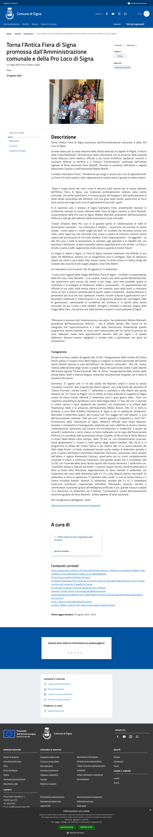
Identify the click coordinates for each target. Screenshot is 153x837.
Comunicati (28, 33)
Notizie (117, 756)
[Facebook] (105, 13)
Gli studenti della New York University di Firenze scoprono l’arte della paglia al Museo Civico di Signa (98, 581)
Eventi (116, 782)
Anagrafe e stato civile (49, 756)
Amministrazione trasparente (89, 796)
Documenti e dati (10, 783)
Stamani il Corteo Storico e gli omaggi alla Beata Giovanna (78, 591)
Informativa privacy (85, 801)
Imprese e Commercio (49, 770)
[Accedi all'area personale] (137, 3)
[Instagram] (118, 13)
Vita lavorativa (46, 765)
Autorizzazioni (83, 779)
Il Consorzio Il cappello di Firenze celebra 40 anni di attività (78, 587)
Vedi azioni (132, 45)
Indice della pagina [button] (16, 133)
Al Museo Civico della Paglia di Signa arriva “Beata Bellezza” (79, 574)
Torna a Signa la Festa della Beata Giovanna (71, 601)
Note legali (81, 805)
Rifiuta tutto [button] (86, 827)
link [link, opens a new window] (100, 822)
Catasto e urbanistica (49, 774)
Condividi (120, 45)
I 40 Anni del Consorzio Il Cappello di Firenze (71, 584)
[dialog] (76, 822)
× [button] (150, 810)
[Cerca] (147, 14)
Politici (6, 774)
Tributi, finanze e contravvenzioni (91, 765)
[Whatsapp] (124, 13)
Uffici (5, 765)
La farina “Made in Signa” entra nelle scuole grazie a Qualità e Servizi (83, 605)
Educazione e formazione (87, 756)
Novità (18, 33)
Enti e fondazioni (10, 770)
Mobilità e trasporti (48, 783)
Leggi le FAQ (45, 805)
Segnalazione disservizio (50, 801)
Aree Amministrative (12, 761)
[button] (76, 833)
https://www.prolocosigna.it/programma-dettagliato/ (76, 505)
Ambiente (81, 770)
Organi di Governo (11, 756)
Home (8, 33)
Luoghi (116, 778)
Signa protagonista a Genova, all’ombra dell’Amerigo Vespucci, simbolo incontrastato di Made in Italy (98, 570)
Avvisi (116, 765)
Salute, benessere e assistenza (90, 774)
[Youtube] (112, 13)
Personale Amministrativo (14, 779)
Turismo (43, 779)
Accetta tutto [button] (67, 827)
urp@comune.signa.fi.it (19, 806)
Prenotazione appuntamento (52, 796)
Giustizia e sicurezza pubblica (89, 761)
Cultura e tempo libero (49, 761)
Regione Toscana (10, 3)
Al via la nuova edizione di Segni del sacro (70, 577)
